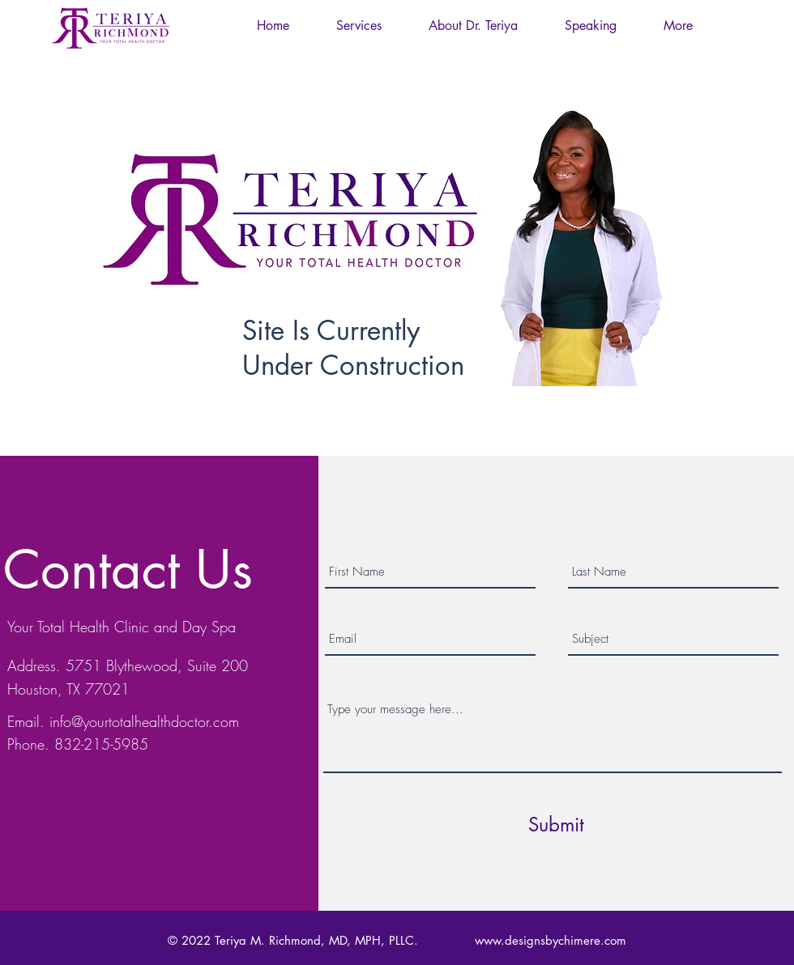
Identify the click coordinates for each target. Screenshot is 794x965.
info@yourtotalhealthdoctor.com (144, 721)
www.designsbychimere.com (550, 940)
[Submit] (556, 825)
